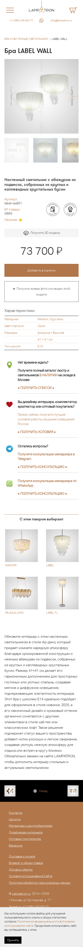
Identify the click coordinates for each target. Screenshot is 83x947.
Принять (13, 940)
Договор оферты (21, 869)
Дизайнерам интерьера (25, 832)
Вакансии (16, 845)
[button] (12, 96)
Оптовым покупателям (25, 839)
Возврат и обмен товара (26, 863)
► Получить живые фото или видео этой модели (41, 291)
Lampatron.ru (21, 893)
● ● (42, 467)
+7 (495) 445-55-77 (21, 20)
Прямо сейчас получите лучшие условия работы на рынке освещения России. (46, 419)
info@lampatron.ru (61, 20)
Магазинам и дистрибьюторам (30, 825)
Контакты (15, 813)
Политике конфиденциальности (38, 921)
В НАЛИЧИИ (48, 375)
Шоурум (15, 819)
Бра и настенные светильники (26, 39)
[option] (41, 96)
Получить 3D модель (41, 233)
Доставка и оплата (22, 856)
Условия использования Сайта (30, 876)
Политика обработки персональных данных (40, 882)
